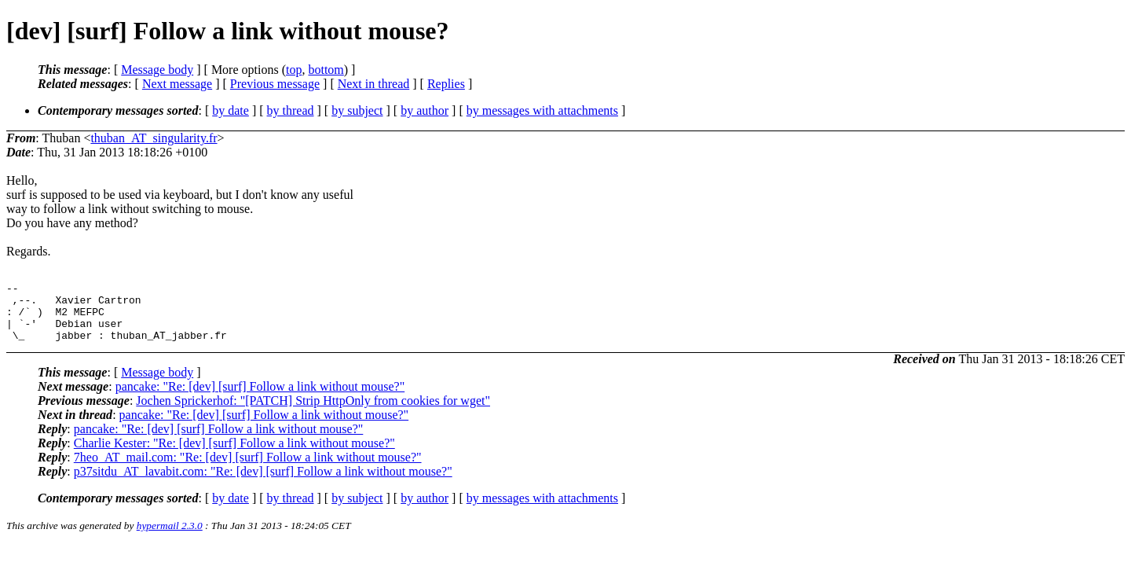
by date (230, 110)
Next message (177, 83)
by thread (290, 110)
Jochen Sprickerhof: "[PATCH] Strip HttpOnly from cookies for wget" (313, 412)
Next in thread (374, 83)
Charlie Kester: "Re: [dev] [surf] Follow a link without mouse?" (234, 454)
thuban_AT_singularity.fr (153, 138)
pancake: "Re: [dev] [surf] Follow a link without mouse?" (260, 398)
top (294, 69)
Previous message (275, 83)
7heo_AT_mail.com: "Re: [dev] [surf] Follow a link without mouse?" (248, 469)
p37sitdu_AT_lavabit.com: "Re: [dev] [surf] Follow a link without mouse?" (263, 483)
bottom (325, 69)
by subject (356, 110)
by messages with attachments (542, 110)
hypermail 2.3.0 (170, 537)
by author (424, 110)
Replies (446, 83)
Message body (157, 69)
